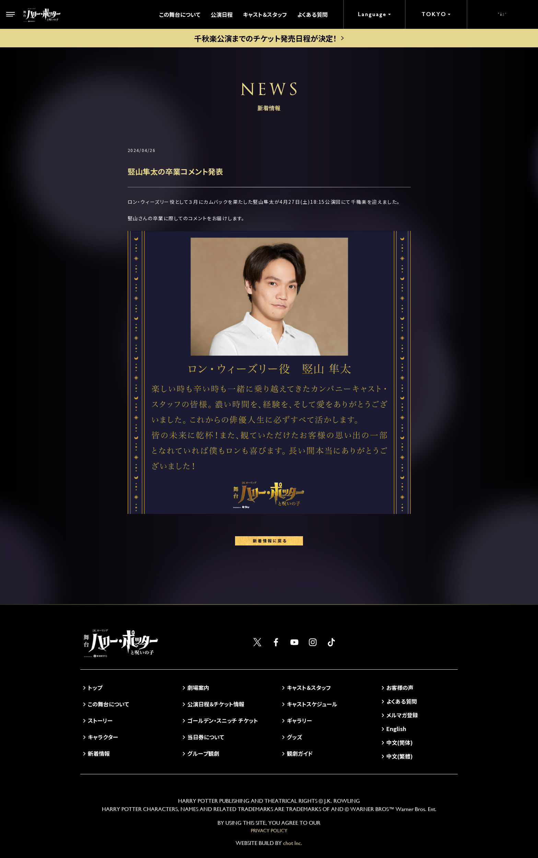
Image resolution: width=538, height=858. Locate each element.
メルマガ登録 (402, 715)
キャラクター (103, 737)
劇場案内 (198, 687)
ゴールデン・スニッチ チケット (222, 720)
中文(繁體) (399, 756)
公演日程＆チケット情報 (215, 704)
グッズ (294, 737)
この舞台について (179, 14)
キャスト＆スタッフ (265, 14)
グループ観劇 (203, 753)
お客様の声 (399, 687)
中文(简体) (399, 742)
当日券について (205, 737)
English (396, 729)
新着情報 (99, 753)
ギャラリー (299, 720)
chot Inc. (292, 843)
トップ (95, 687)
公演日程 (222, 14)
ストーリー (100, 720)
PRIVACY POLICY (269, 830)
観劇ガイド (300, 753)
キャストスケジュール (312, 704)
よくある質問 (312, 14)
